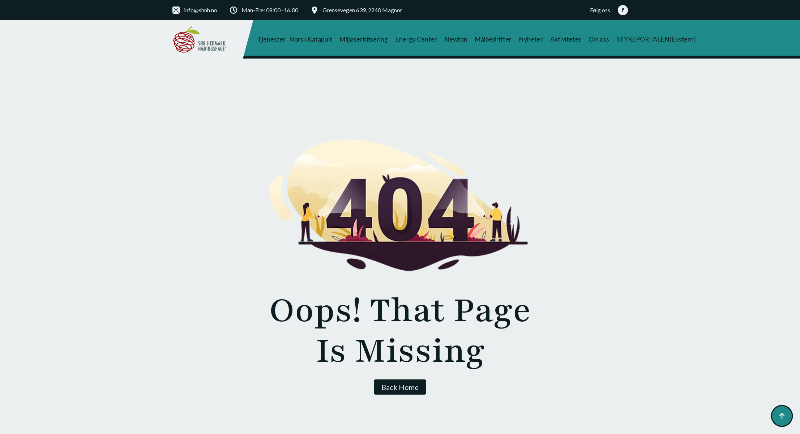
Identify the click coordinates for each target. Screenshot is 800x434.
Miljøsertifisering (363, 39)
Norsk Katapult (310, 39)
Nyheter (531, 39)
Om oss (599, 39)
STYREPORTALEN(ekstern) (656, 39)
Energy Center (416, 39)
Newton (455, 39)
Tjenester (271, 39)
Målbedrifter (493, 39)
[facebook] (623, 10)
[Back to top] (782, 416)
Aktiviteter (565, 39)
